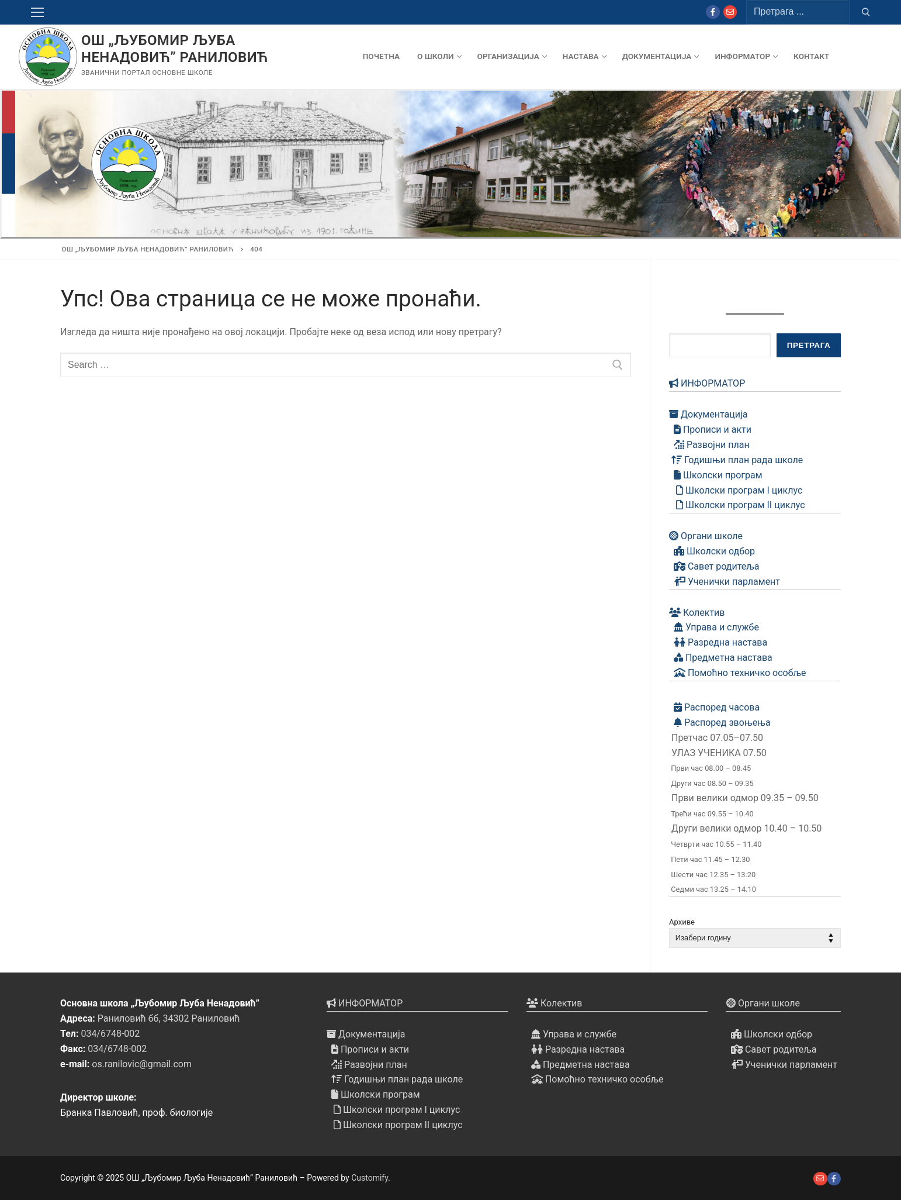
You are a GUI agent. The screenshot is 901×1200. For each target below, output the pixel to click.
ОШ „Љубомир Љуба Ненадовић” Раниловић (174, 48)
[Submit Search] (866, 12)
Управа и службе (714, 627)
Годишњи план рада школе (736, 459)
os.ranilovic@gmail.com (142, 1064)
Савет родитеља (714, 566)
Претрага (809, 345)
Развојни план (709, 444)
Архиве (682, 922)
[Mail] (730, 12)
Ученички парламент (724, 581)
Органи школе (706, 536)
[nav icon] (40, 12)
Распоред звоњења (720, 722)
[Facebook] (712, 12)
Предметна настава (720, 657)
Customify (369, 1177)
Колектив (697, 612)
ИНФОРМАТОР (707, 383)
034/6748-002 (110, 1033)
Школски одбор (712, 551)
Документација (708, 414)
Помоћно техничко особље (737, 672)
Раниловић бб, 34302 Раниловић (169, 1018)
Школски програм (716, 475)
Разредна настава (718, 642)
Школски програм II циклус (737, 505)
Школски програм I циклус (735, 490)
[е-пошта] (820, 1178)
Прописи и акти (710, 429)
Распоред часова (714, 707)
